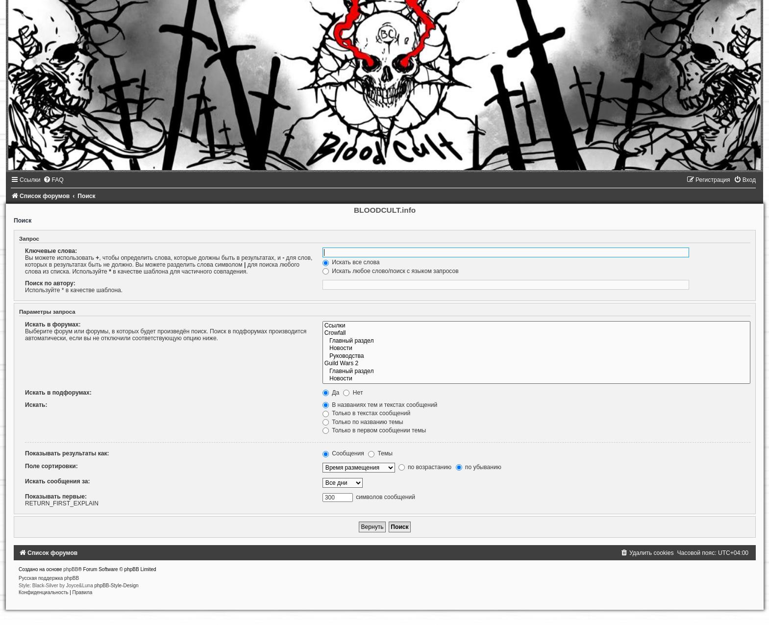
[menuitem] (53, 179)
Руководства (536, 356)
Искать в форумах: (53, 324)
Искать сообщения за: (57, 481)
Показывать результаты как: (67, 453)
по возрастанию (425, 467)
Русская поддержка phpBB (49, 578)
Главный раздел (536, 341)
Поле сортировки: (51, 466)
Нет (353, 392)
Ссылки (536, 326)
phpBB (70, 569)
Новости (536, 348)
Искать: (36, 404)
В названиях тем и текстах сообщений (379, 404)
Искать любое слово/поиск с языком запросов (390, 271)
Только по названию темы (362, 422)
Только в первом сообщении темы (374, 430)
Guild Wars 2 (536, 364)
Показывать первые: (56, 496)
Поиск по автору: (50, 283)
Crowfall (536, 333)
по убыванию (478, 467)
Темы (380, 453)
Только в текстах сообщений (366, 413)
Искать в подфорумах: (58, 392)
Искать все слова (351, 262)
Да (330, 392)
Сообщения (343, 453)
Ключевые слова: (51, 251)
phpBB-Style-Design (117, 585)
